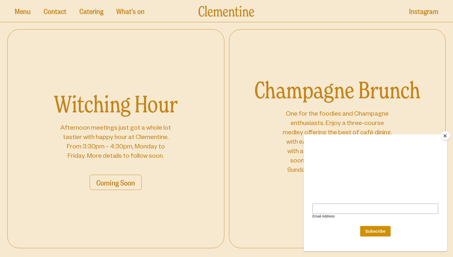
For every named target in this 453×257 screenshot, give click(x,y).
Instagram (423, 11)
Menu (23, 10)
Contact (55, 10)
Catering (91, 10)
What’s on (130, 10)
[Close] (445, 135)
